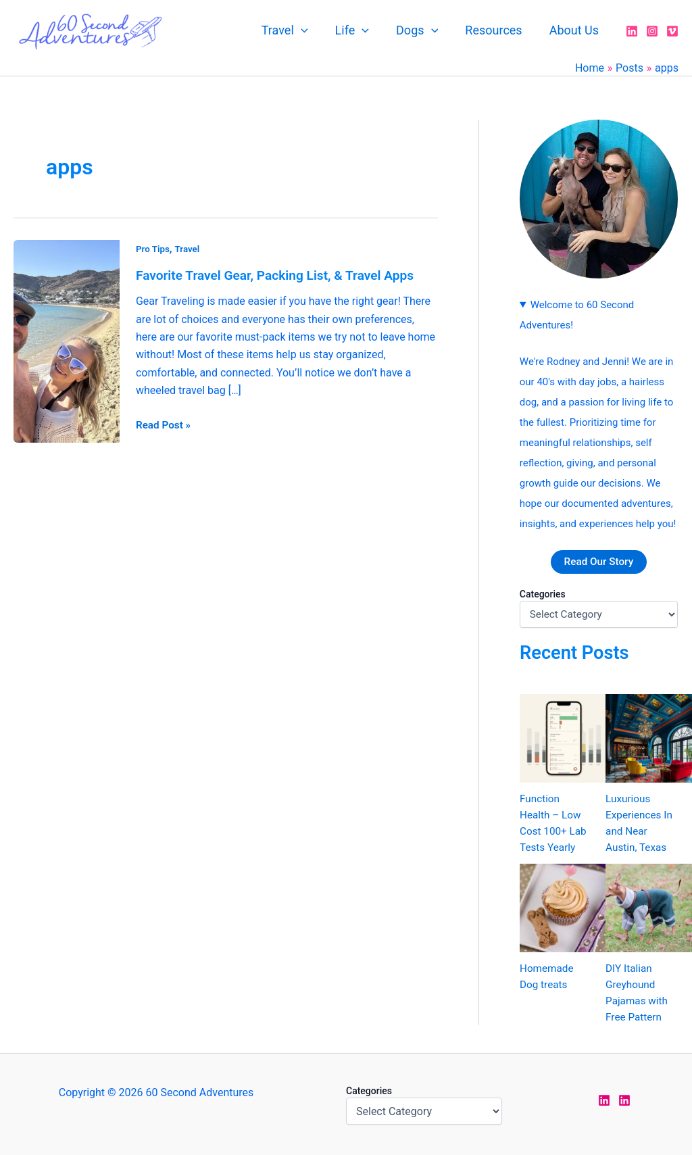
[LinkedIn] (632, 31)
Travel (297, 30)
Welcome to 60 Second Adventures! (577, 315)
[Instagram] (652, 31)
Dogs (424, 30)
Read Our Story (598, 562)
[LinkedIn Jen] (604, 1100)
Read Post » (164, 423)
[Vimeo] (672, 31)
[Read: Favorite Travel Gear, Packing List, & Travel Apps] (67, 340)
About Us (575, 30)
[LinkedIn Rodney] (624, 1100)
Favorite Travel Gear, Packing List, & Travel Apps (281, 275)
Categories (543, 594)
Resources (497, 30)
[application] (313, 30)
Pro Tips (153, 248)
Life (361, 30)
